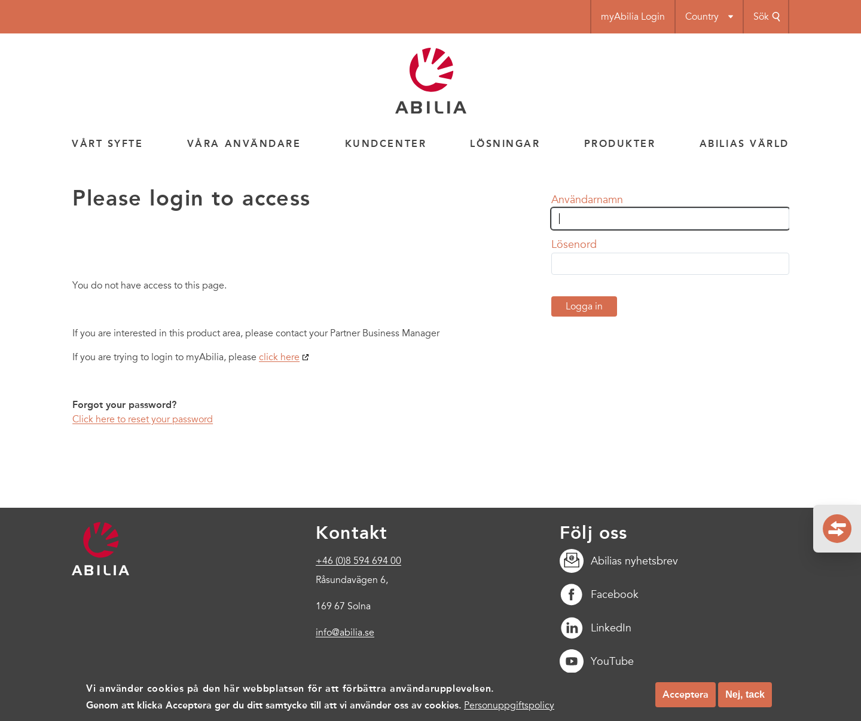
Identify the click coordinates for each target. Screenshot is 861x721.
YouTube (597, 661)
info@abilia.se (345, 633)
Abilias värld (744, 143)
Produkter (620, 143)
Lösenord (574, 244)
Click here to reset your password (142, 419)
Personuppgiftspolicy (509, 710)
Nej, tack (745, 700)
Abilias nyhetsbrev (619, 561)
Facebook (599, 594)
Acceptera (685, 699)
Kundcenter (386, 143)
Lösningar (505, 143)
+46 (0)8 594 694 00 (358, 561)
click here (279, 357)
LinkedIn (595, 628)
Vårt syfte (108, 143)
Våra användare (244, 143)
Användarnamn (587, 199)
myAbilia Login (633, 17)
